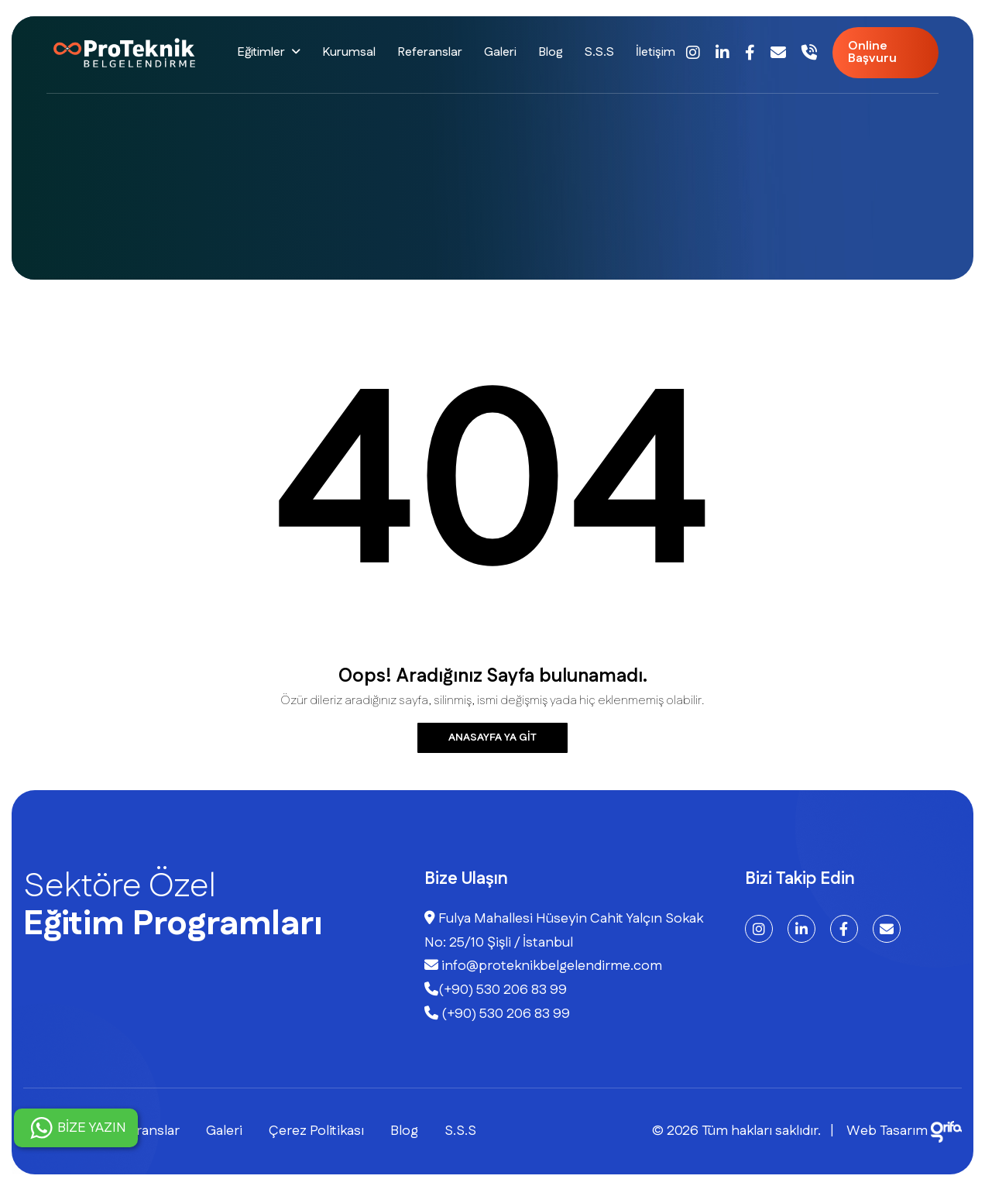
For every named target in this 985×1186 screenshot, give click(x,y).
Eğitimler (261, 52)
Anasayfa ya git (492, 737)
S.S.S (599, 52)
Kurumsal (349, 52)
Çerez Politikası (316, 1131)
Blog (550, 52)
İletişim (655, 52)
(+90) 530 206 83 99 (495, 990)
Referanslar (429, 52)
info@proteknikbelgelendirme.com (543, 966)
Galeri (500, 52)
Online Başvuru (872, 52)
